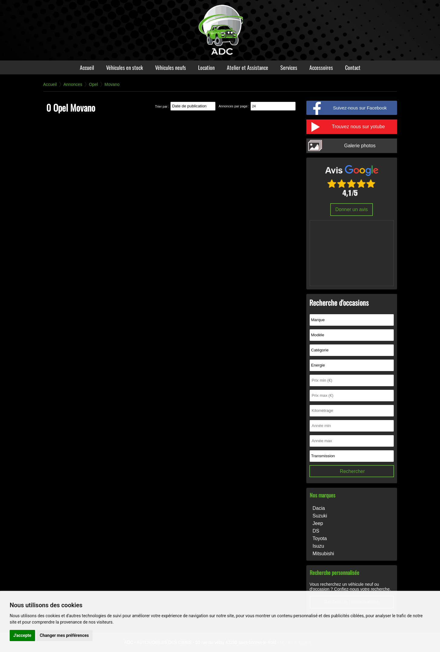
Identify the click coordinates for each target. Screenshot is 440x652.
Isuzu (318, 546)
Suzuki (320, 515)
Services (288, 67)
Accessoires (321, 67)
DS (316, 530)
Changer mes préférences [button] (64, 635)
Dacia (319, 508)
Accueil (87, 67)
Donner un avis (351, 209)
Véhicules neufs (170, 67)
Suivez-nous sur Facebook (360, 107)
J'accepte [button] (22, 635)
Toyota (320, 538)
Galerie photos (360, 145)
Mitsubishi (323, 553)
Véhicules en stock (124, 67)
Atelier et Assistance (247, 67)
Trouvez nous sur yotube (358, 126)
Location (206, 67)
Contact (352, 67)
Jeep (318, 523)
